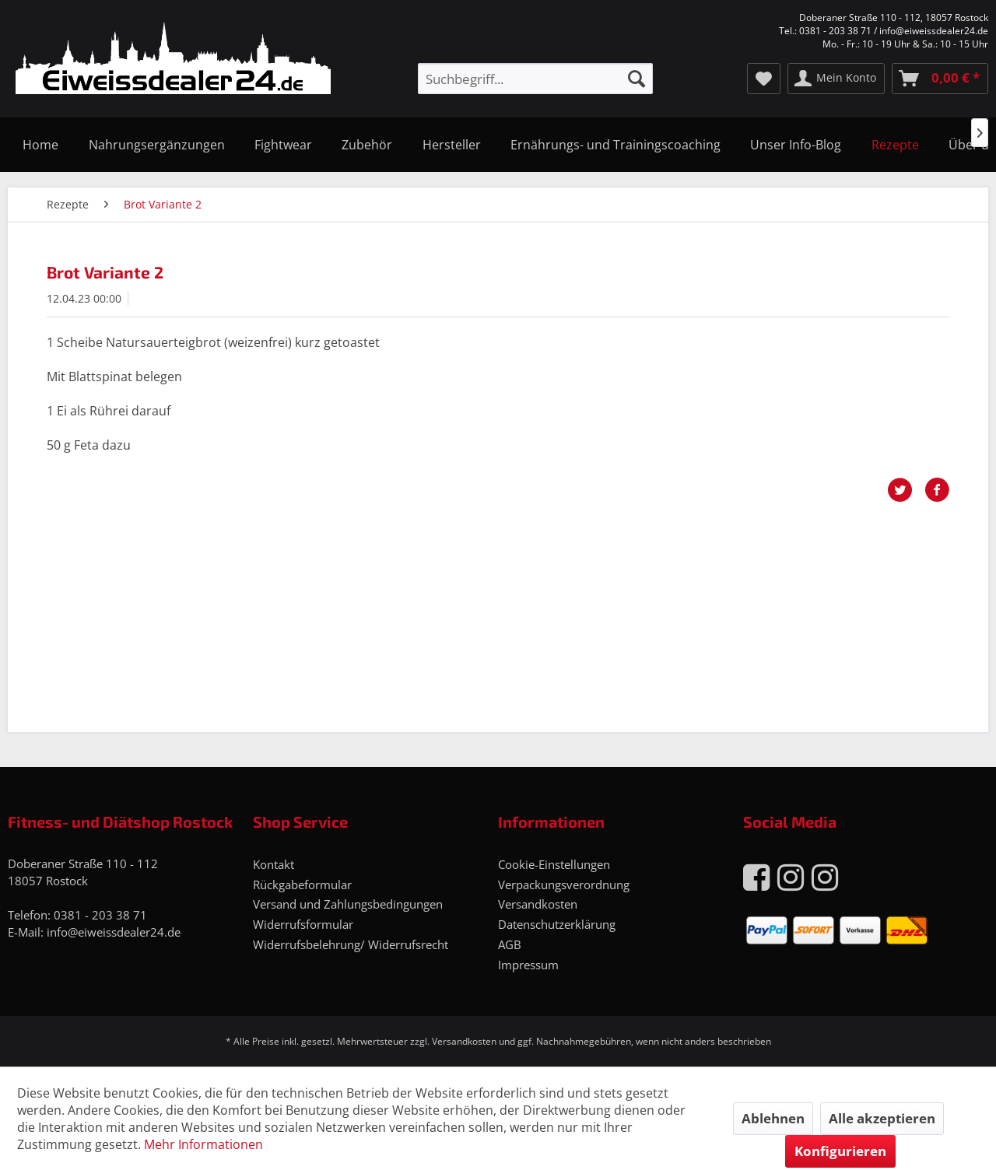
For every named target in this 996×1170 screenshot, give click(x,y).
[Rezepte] (895, 144)
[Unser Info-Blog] (795, 144)
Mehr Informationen (203, 1144)
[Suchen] (636, 78)
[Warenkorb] (940, 78)
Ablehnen (773, 1118)
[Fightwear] (283, 144)
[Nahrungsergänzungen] (156, 144)
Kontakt (273, 864)
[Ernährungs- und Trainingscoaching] (615, 144)
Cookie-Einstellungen (554, 864)
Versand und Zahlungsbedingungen (348, 904)
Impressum (528, 964)
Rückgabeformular (302, 884)
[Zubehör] (367, 144)
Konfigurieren (840, 1151)
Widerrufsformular (303, 924)
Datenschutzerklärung (556, 924)
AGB (509, 944)
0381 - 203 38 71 (100, 915)
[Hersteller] (452, 144)
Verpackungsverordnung (564, 884)
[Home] (40, 144)
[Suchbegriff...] (535, 78)
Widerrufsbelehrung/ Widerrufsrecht (350, 944)
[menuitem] (535, 78)
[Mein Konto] (836, 78)
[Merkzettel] (763, 78)
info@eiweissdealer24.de (114, 932)
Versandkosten (537, 904)
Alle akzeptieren (882, 1118)
